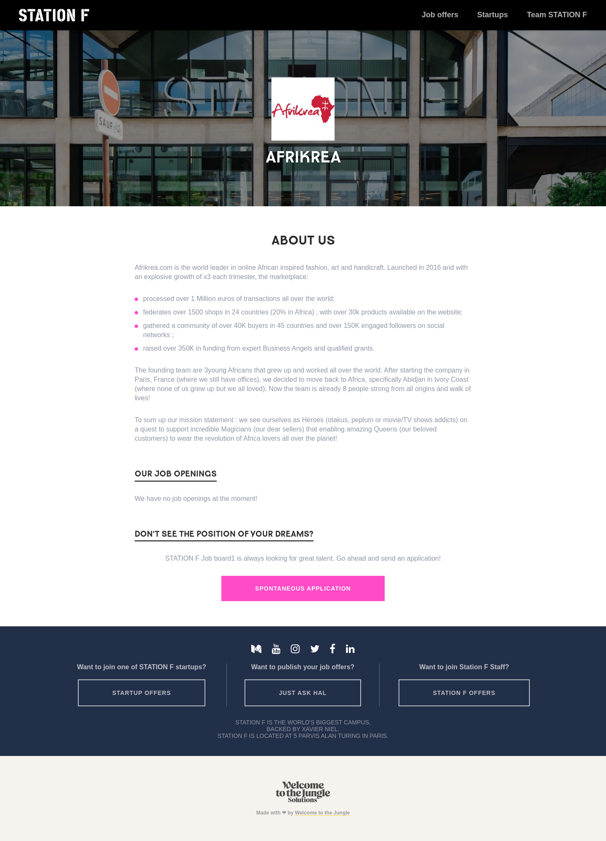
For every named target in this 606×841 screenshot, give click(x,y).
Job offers (440, 15)
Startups (492, 15)
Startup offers (141, 692)
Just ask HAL (303, 692)
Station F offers (464, 692)
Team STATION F (557, 15)
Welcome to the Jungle (322, 813)
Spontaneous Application (303, 588)
